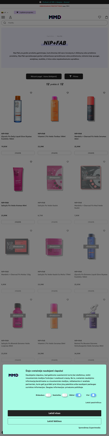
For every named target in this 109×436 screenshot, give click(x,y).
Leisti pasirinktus (93, 402)
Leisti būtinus (54, 421)
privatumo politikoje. (74, 387)
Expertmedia (94, 428)
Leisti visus (54, 413)
